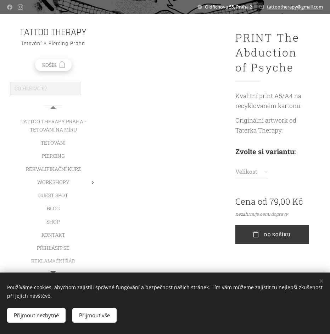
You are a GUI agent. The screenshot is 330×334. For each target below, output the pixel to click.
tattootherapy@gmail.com (295, 7)
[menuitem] (53, 125)
